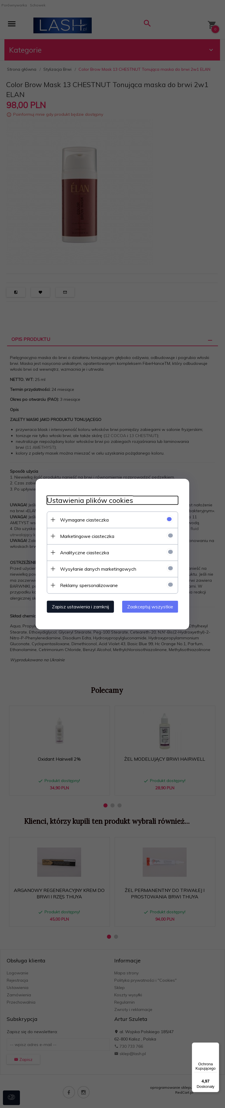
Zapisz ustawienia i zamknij (78, 606)
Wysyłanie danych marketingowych (96, 569)
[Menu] (215, 1046)
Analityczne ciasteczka (82, 552)
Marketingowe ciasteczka (85, 536)
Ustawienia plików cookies (88, 500)
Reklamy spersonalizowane (87, 585)
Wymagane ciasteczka (82, 519)
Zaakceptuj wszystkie (152, 606)
